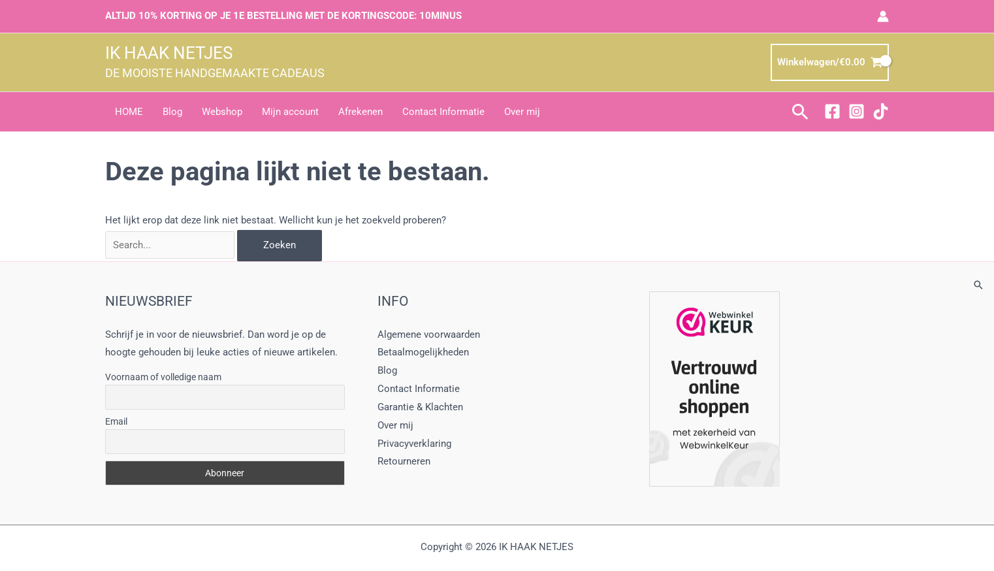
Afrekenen (360, 112)
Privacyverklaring (414, 443)
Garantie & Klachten (420, 407)
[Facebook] (832, 111)
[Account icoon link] (883, 16)
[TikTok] (881, 111)
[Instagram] (856, 111)
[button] (800, 111)
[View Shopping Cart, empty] (830, 62)
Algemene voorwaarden (428, 334)
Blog (172, 112)
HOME (129, 112)
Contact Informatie (443, 112)
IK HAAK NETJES (168, 53)
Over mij (522, 112)
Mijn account (290, 112)
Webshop (222, 112)
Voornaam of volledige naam (163, 377)
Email (116, 421)
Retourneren (403, 461)
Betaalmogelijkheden (423, 352)
